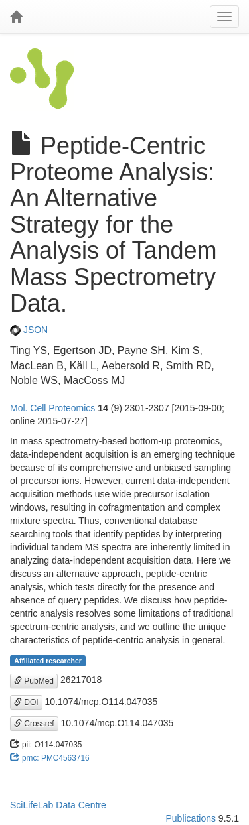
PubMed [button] (34, 681)
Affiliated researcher (48, 661)
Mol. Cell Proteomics (52, 408)
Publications (190, 818)
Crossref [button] (34, 723)
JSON (29, 329)
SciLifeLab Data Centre (58, 805)
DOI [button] (26, 702)
